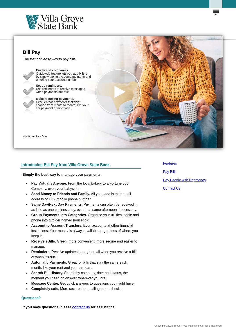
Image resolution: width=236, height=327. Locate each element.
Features (170, 163)
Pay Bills (170, 172)
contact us (81, 307)
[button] (118, 92)
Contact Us (171, 188)
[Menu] (215, 9)
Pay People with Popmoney (184, 180)
